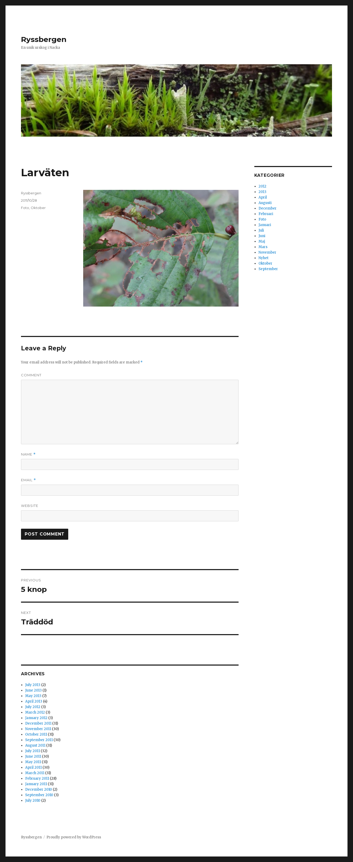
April (263, 197)
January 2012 (36, 718)
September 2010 (39, 795)
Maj (262, 241)
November (267, 252)
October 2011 (36, 734)
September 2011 (39, 740)
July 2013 (32, 685)
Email (28, 480)
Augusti (265, 203)
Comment (31, 375)
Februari (266, 214)
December (268, 208)
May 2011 (33, 762)
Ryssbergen (43, 39)
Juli (261, 230)
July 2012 (32, 707)
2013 (262, 192)
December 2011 (38, 723)
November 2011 (38, 729)
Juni (262, 236)
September (268, 269)
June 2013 (33, 690)
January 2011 (36, 784)
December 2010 (38, 789)
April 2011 (33, 767)
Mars (263, 247)
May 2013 (33, 696)
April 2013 (33, 701)
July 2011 (32, 751)
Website (29, 506)
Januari (265, 225)
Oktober (38, 208)
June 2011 (33, 756)
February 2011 (37, 778)
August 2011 (35, 745)
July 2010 (32, 800)
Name (28, 454)
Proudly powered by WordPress (73, 837)
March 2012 (35, 712)
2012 (262, 186)
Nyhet (263, 258)
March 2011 (34, 773)
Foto (25, 208)
